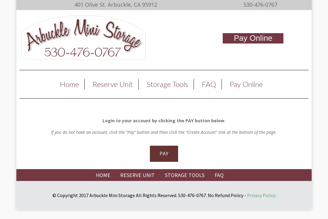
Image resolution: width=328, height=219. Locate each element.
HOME (103, 175)
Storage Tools (167, 84)
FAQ (209, 84)
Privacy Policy (261, 195)
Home (69, 84)
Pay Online (253, 38)
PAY (164, 153)
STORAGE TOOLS (185, 175)
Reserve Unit (113, 84)
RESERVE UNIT (137, 175)
